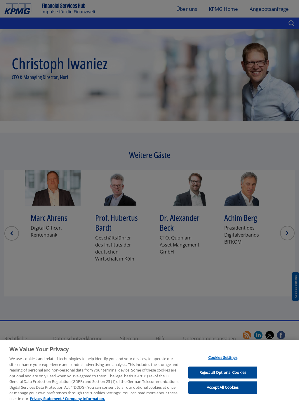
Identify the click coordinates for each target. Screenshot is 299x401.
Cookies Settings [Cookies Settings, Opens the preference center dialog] (222, 366)
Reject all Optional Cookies (222, 381)
